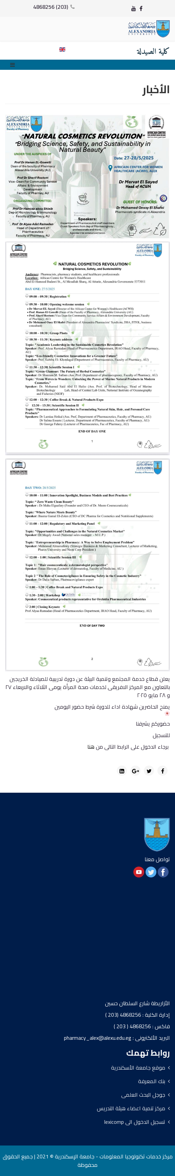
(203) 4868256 (50, 7)
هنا (90, 747)
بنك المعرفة (151, 1081)
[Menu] (14, 65)
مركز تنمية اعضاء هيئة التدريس (131, 1108)
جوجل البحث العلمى (143, 1095)
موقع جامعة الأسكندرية (138, 1067)
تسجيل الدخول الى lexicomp (134, 1122)
